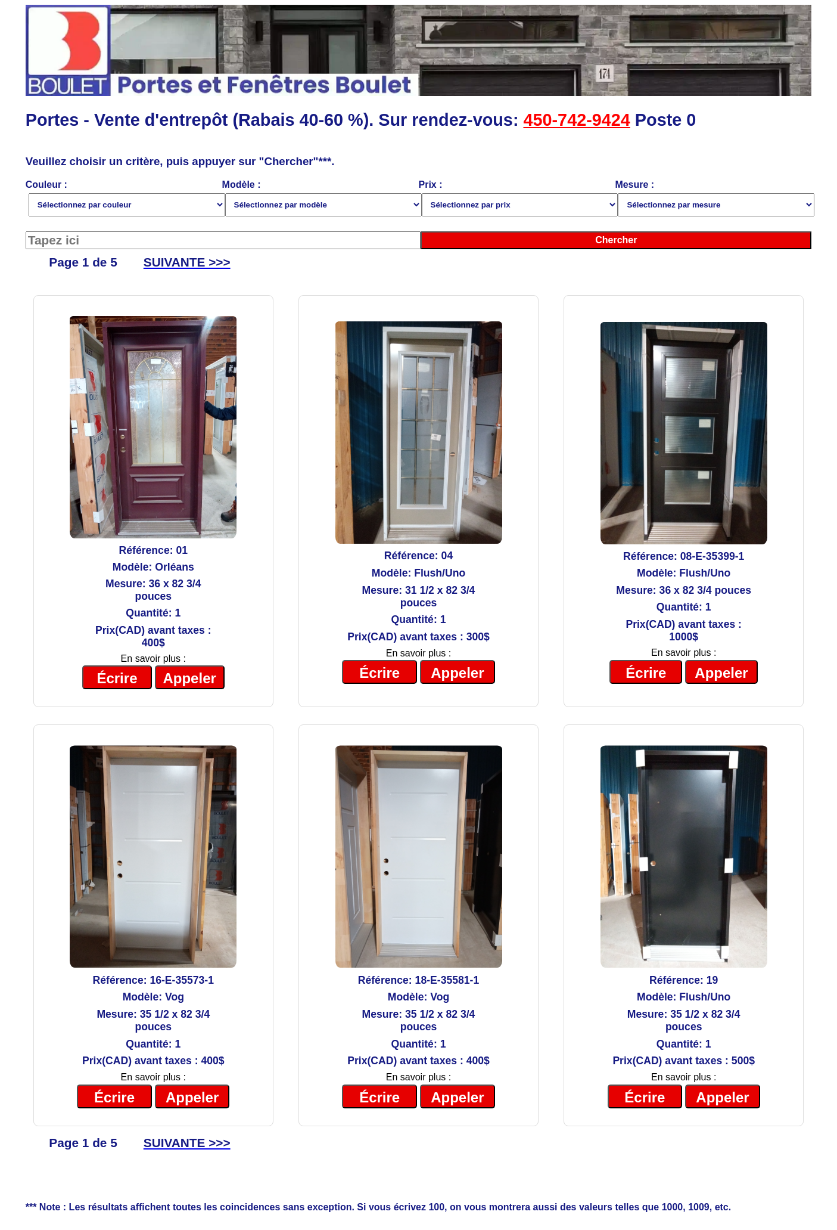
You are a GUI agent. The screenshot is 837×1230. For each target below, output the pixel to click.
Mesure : (713, 197)
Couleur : (124, 197)
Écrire (117, 678)
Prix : (517, 197)
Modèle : (320, 197)
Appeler (189, 678)
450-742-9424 (576, 119)
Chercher (616, 240)
